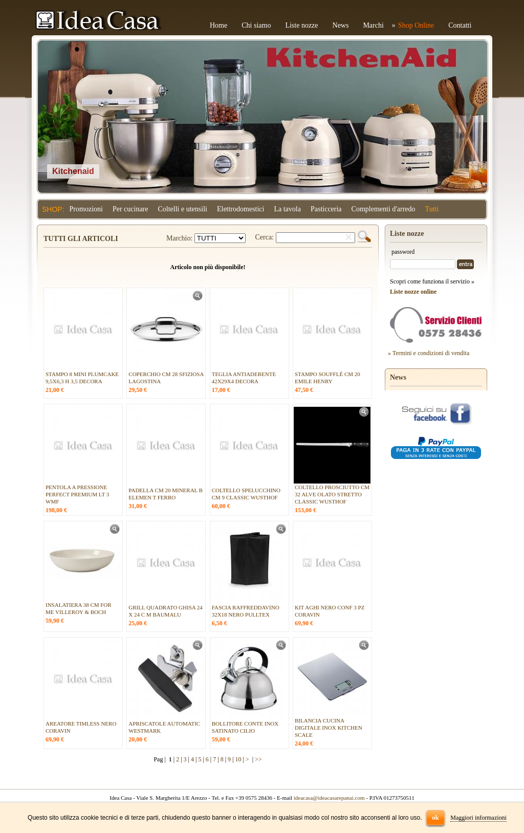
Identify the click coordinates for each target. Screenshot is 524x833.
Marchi (373, 25)
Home (218, 25)
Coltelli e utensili (182, 209)
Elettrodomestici (241, 209)
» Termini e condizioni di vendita (428, 353)
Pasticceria (326, 209)
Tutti (432, 209)
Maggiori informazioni (478, 817)
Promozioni (86, 209)
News (341, 25)
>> (258, 759)
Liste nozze (301, 25)
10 (238, 759)
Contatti (459, 25)
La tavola (287, 209)
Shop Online (416, 25)
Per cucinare (130, 209)
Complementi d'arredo (384, 209)
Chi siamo (256, 25)
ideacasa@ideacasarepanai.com (329, 798)
